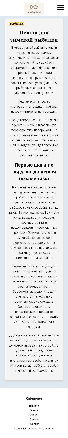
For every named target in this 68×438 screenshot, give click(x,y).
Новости (34, 405)
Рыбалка (34, 424)
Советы (34, 410)
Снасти (34, 415)
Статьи (34, 419)
